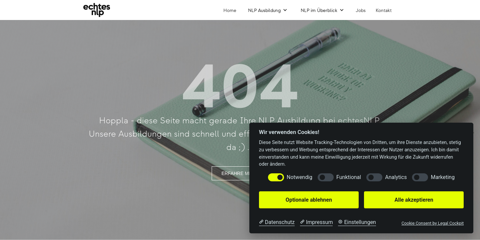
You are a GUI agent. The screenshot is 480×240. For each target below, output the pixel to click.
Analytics (396, 177)
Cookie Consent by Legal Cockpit (432, 223)
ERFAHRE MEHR (239, 173)
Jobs (361, 10)
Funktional (348, 177)
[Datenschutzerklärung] (277, 222)
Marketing (442, 177)
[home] (96, 10)
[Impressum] (316, 222)
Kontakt (384, 10)
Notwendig (299, 177)
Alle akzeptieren (413, 200)
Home (229, 10)
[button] (267, 10)
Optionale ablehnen (309, 200)
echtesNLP (358, 121)
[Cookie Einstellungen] (357, 222)
